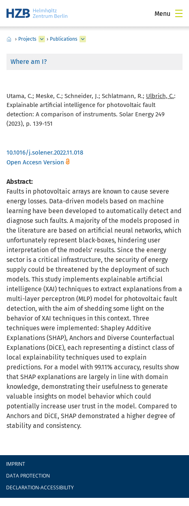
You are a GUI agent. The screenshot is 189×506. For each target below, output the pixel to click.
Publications (63, 39)
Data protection (28, 475)
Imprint (15, 463)
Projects (27, 39)
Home (8, 39)
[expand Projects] (42, 39)
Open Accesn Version (35, 162)
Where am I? (29, 61)
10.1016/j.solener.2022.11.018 (44, 152)
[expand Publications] (82, 39)
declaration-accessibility (40, 487)
